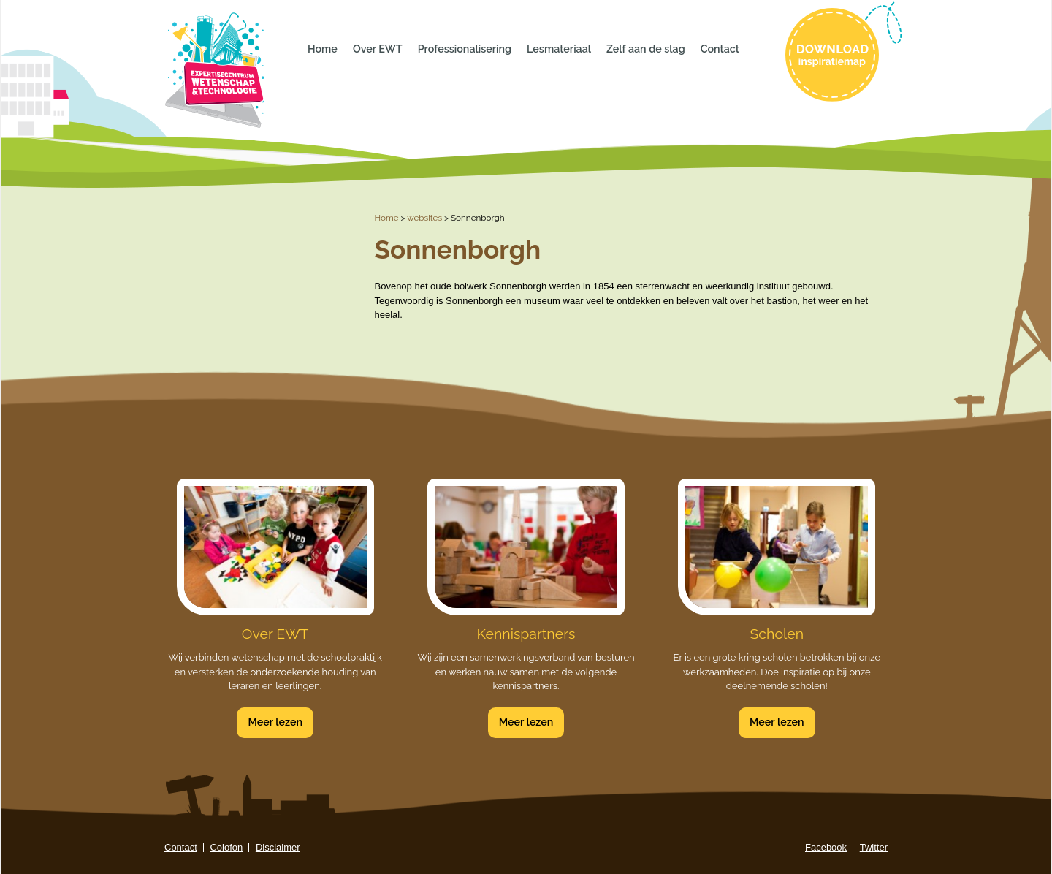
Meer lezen (275, 722)
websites (424, 218)
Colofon (226, 847)
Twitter (874, 847)
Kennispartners (526, 634)
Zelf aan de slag (645, 49)
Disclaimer (278, 847)
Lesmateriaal (559, 49)
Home (323, 49)
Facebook (826, 847)
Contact (720, 49)
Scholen (777, 634)
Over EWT (378, 49)
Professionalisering (464, 49)
